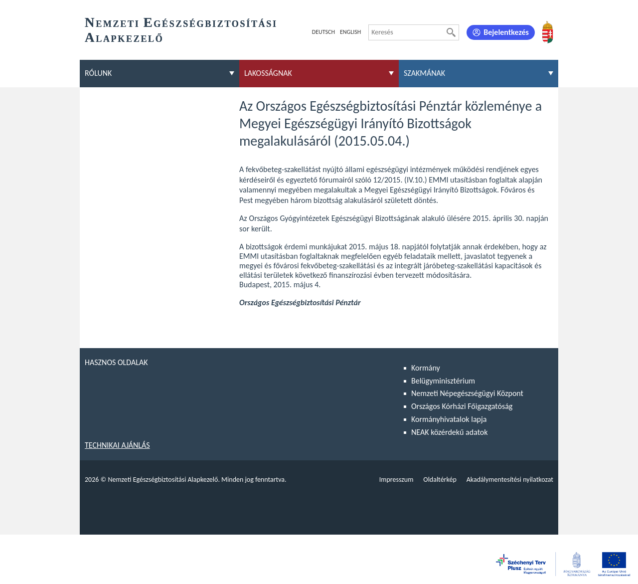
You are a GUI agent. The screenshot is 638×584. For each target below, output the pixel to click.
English (350, 31)
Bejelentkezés (506, 32)
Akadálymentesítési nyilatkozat (510, 479)
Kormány (425, 368)
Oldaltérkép (439, 479)
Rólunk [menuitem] (98, 73)
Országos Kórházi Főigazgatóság (461, 406)
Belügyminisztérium (443, 381)
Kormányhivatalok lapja (448, 419)
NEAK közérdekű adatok (449, 432)
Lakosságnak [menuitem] (268, 73)
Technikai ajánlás (117, 445)
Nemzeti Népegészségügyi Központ (467, 393)
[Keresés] (451, 32)
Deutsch (323, 31)
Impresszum (396, 479)
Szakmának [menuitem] (424, 73)
